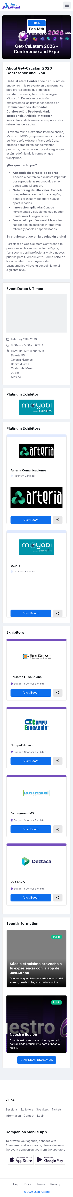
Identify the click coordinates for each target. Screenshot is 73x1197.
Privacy (55, 1184)
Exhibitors (26, 1109)
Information (13, 1115)
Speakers (42, 1109)
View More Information (36, 1060)
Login (40, 1115)
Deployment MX (22, 813)
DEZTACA (18, 882)
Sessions (12, 1109)
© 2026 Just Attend (37, 1192)
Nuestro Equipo (23, 1034)
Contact (29, 1115)
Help (16, 1184)
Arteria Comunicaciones (29, 470)
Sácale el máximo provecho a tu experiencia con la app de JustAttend (36, 968)
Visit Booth (31, 520)
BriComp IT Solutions (26, 677)
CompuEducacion (23, 745)
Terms (41, 1184)
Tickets (57, 1109)
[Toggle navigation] (67, 5)
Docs (28, 1184)
